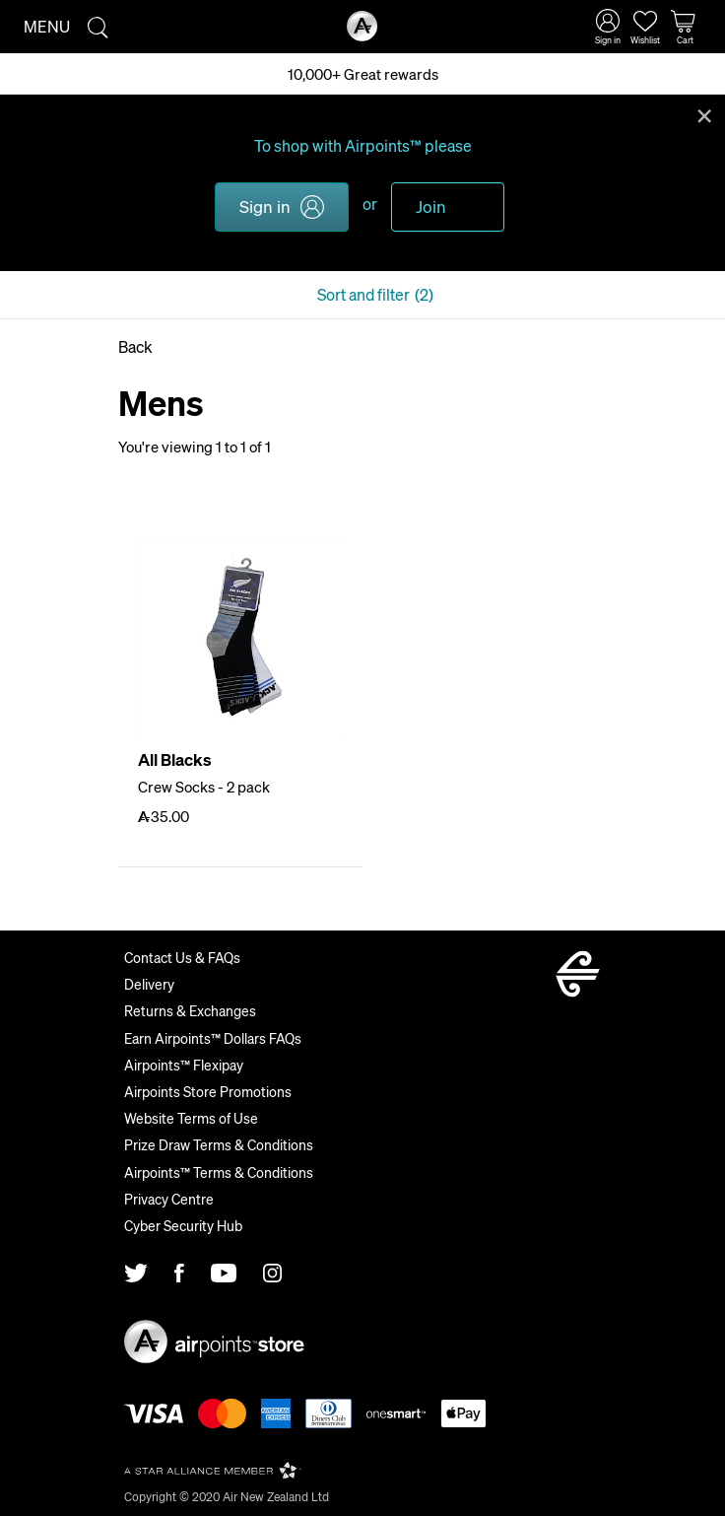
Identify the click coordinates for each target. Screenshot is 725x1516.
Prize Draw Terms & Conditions (218, 1144)
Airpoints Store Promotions (208, 1091)
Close (704, 114)
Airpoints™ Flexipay (183, 1064)
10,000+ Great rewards (363, 74)
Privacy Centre (169, 1198)
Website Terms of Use (191, 1118)
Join (431, 206)
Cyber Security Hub (183, 1225)
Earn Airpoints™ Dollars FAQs (212, 1038)
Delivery (149, 984)
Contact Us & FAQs (182, 957)
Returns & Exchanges (190, 1010)
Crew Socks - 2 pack (204, 786)
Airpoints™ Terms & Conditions (218, 1172)
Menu (47, 26)
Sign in (265, 206)
